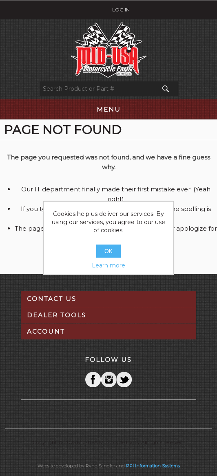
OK (108, 251)
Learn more (108, 265)
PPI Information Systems (153, 466)
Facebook (93, 379)
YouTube (124, 379)
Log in (121, 10)
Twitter (108, 379)
